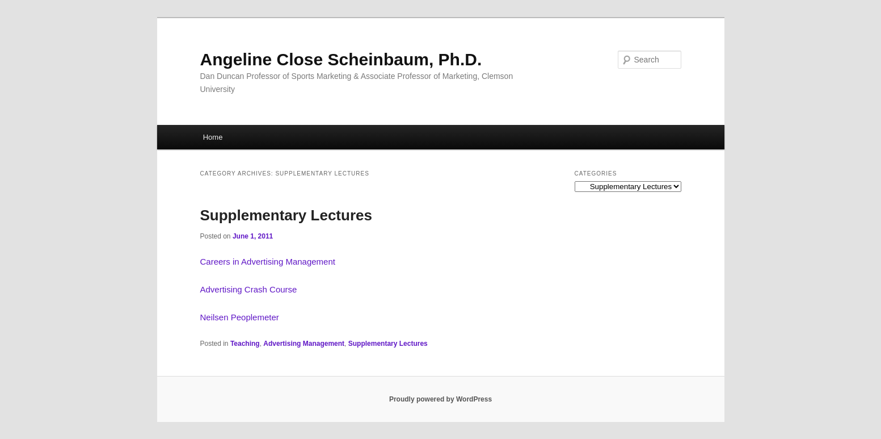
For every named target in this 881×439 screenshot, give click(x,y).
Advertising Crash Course (248, 289)
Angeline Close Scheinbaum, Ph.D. (341, 59)
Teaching (245, 344)
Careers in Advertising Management (267, 261)
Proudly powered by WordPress (440, 399)
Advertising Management (303, 344)
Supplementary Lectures (286, 215)
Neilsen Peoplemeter (239, 317)
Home (213, 137)
